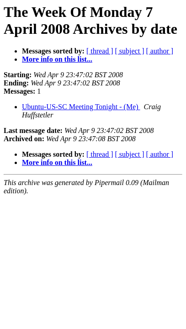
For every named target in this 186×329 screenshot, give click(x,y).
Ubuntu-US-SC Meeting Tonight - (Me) (81, 107)
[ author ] (160, 51)
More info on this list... (57, 59)
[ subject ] (129, 51)
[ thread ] (99, 51)
